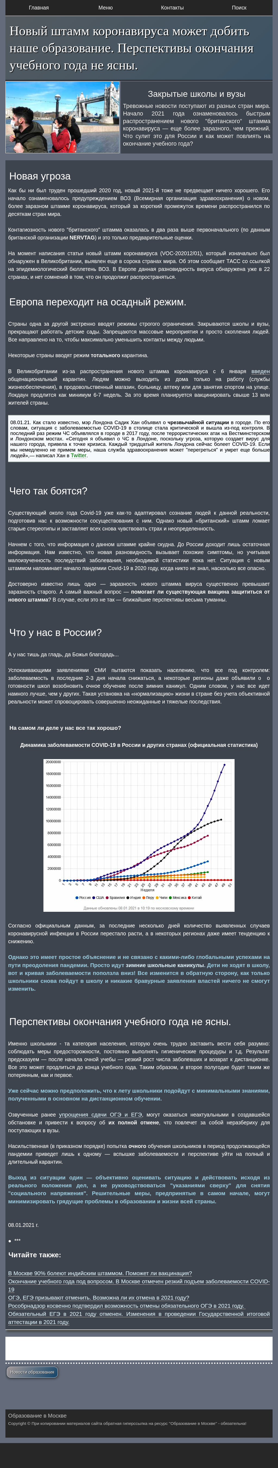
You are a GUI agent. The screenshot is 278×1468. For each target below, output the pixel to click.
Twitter (79, 455)
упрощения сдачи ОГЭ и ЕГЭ (100, 1114)
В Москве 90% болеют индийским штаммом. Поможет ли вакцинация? (100, 1273)
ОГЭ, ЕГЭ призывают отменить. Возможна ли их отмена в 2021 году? (98, 1297)
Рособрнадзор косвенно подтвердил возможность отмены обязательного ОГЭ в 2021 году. (127, 1306)
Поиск (239, 8)
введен (260, 371)
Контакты (172, 8)
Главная (39, 8)
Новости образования (32, 1372)
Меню (106, 8)
